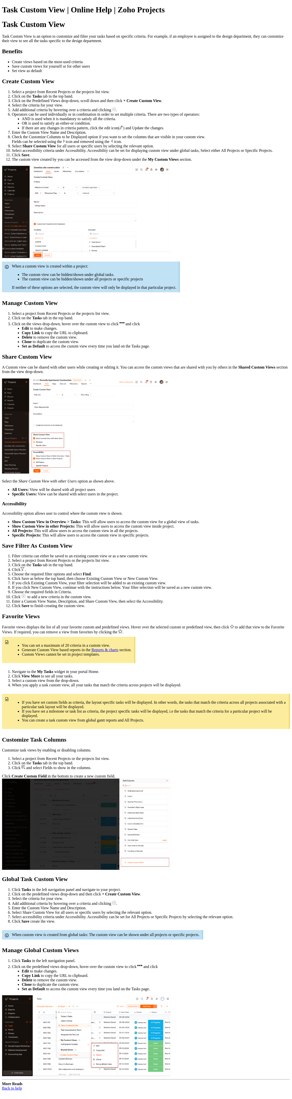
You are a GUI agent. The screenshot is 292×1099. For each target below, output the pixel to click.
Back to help (12, 1088)
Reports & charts (105, 650)
